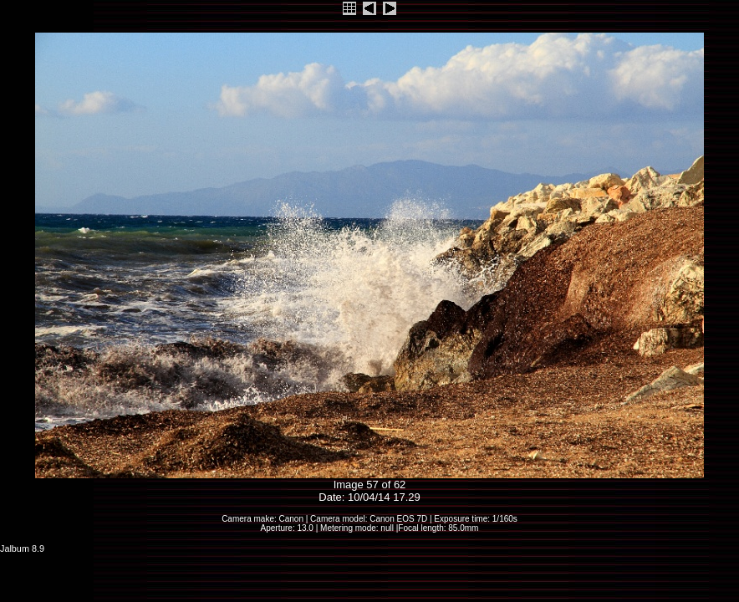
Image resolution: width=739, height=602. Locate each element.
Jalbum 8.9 (22, 548)
